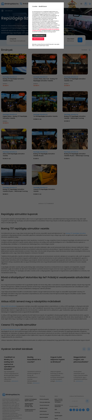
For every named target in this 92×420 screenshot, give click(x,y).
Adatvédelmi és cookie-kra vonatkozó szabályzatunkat (45, 29)
